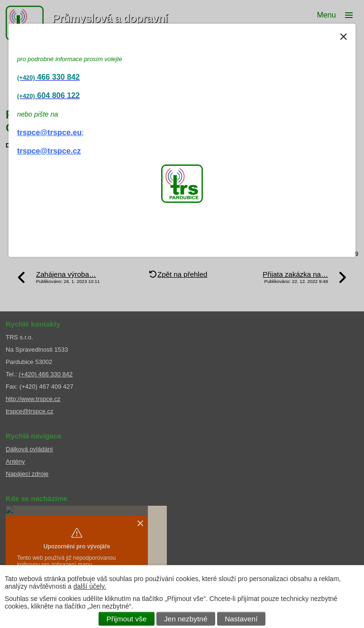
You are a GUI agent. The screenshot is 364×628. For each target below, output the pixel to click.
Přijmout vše (127, 619)
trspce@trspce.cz (49, 150)
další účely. (89, 586)
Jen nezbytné (186, 619)
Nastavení (241, 619)
